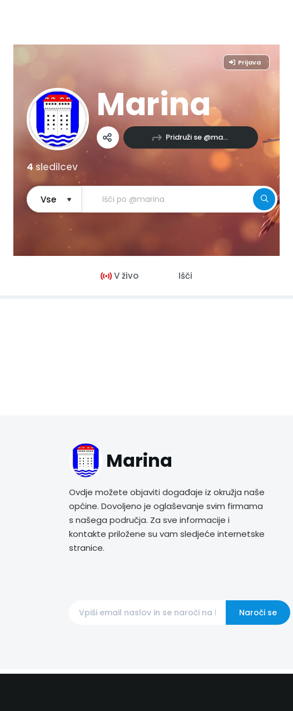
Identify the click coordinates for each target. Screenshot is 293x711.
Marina (154, 104)
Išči (185, 276)
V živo (119, 276)
